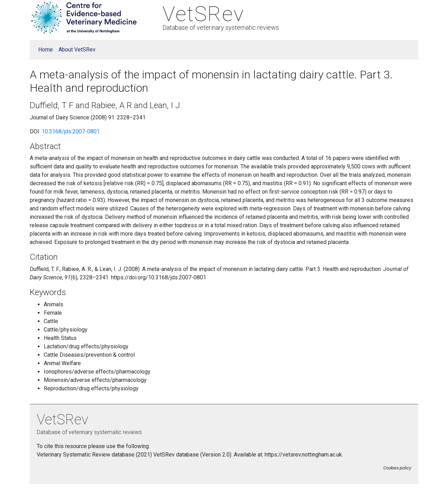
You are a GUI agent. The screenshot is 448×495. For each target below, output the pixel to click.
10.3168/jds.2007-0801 (71, 131)
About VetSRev (77, 49)
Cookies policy (397, 467)
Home (45, 49)
